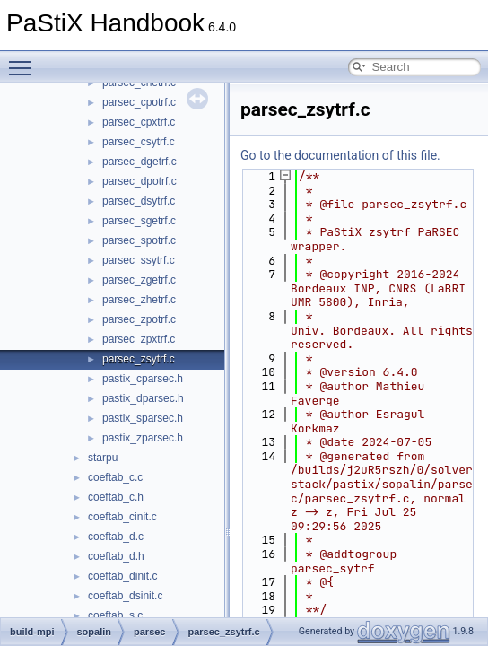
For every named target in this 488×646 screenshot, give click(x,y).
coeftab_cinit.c (122, 517)
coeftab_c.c (115, 477)
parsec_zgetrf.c (139, 280)
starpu (103, 457)
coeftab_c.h (116, 497)
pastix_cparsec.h (142, 378)
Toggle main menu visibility (24, 60)
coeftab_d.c (116, 536)
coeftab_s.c (115, 615)
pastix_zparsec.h (142, 438)
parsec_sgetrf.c (139, 220)
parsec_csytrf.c (138, 141)
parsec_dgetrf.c (139, 161)
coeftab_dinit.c (122, 576)
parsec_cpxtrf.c (138, 122)
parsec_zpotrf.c (139, 319)
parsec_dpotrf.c (139, 181)
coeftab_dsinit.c (125, 595)
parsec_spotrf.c (139, 240)
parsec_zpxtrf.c (138, 339)
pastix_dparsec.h (143, 398)
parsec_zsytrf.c (138, 359)
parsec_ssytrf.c (138, 260)
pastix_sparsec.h (142, 418)
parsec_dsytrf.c (138, 201)
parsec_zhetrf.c (139, 299)
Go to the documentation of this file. (340, 155)
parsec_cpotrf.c (139, 102)
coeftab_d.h (116, 556)
